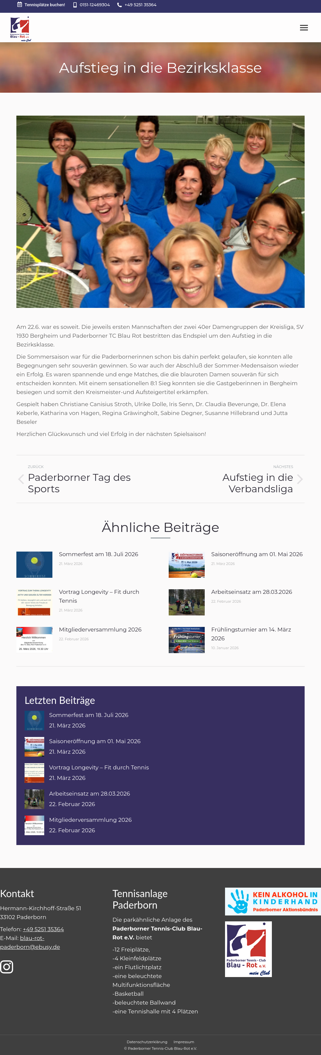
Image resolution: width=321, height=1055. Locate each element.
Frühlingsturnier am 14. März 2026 (251, 634)
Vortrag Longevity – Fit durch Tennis (99, 596)
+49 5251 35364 (140, 4)
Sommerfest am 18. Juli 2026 (98, 554)
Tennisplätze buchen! (40, 4)
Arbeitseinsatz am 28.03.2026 (251, 592)
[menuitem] (147, 1042)
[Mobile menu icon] (304, 27)
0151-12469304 (95, 4)
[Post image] (34, 565)
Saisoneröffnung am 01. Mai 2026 (257, 554)
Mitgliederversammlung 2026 (100, 629)
